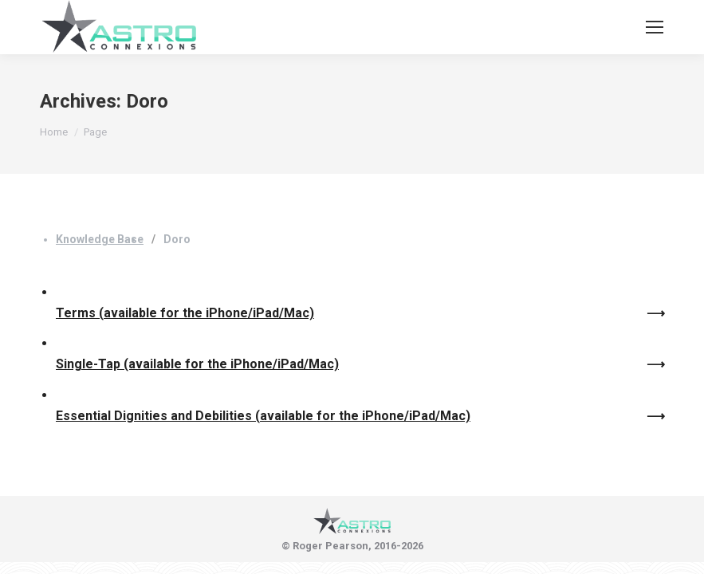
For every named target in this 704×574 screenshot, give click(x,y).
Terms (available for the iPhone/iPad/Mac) (185, 312)
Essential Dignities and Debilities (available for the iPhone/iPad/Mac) (263, 415)
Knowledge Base (100, 239)
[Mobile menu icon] (654, 27)
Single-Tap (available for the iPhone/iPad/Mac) (197, 364)
